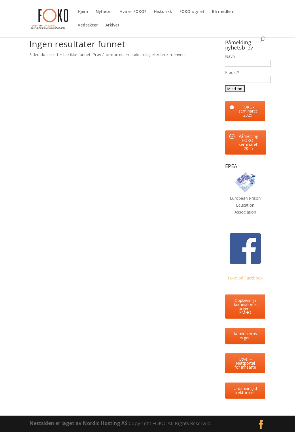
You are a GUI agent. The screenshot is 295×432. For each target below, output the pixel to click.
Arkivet (112, 25)
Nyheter (104, 11)
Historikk (163, 11)
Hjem (83, 11)
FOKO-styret (192, 11)
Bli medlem (223, 11)
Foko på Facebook (245, 278)
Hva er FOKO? (133, 11)
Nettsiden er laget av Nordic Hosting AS (79, 423)
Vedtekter (88, 25)
